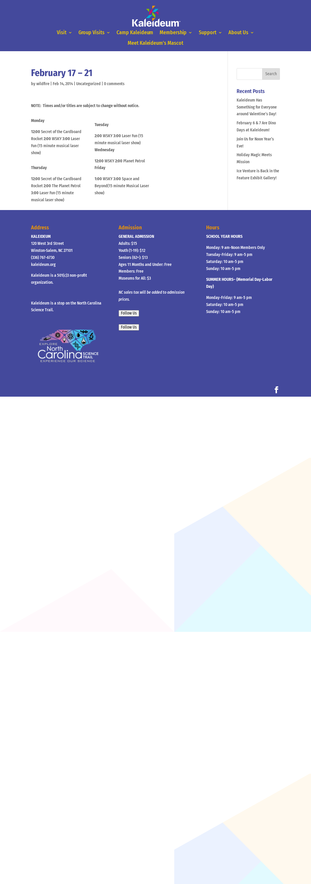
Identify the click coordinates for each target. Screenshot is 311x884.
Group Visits (94, 33)
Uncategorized (88, 83)
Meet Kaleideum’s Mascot (155, 43)
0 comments (114, 83)
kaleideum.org (43, 264)
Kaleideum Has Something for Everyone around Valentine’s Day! (257, 107)
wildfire (42, 83)
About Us (235, 33)
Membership (172, 33)
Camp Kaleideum (135, 33)
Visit (65, 33)
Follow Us (129, 313)
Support (205, 33)
